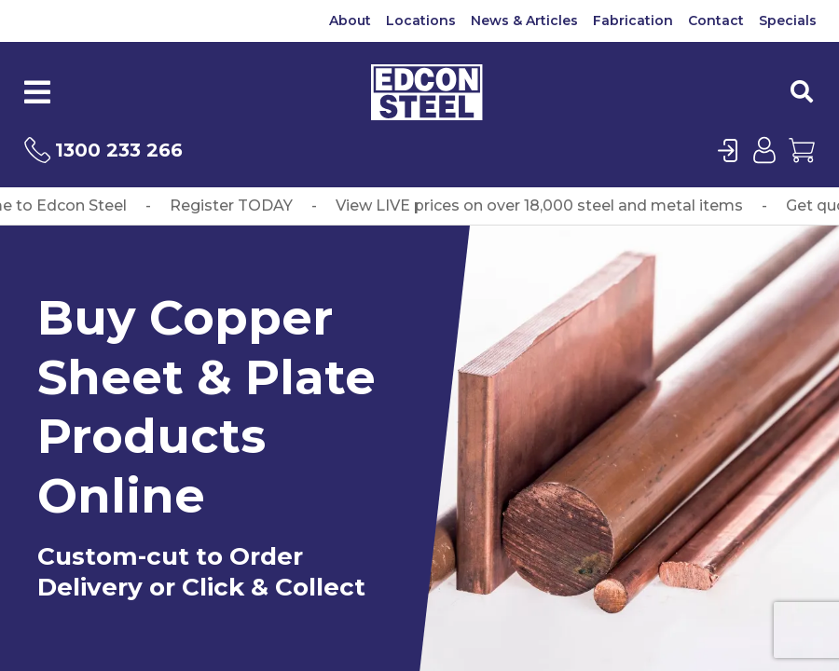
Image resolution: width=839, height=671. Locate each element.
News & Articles (524, 20)
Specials (788, 20)
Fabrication (633, 20)
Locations (421, 20)
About (350, 20)
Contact (716, 20)
